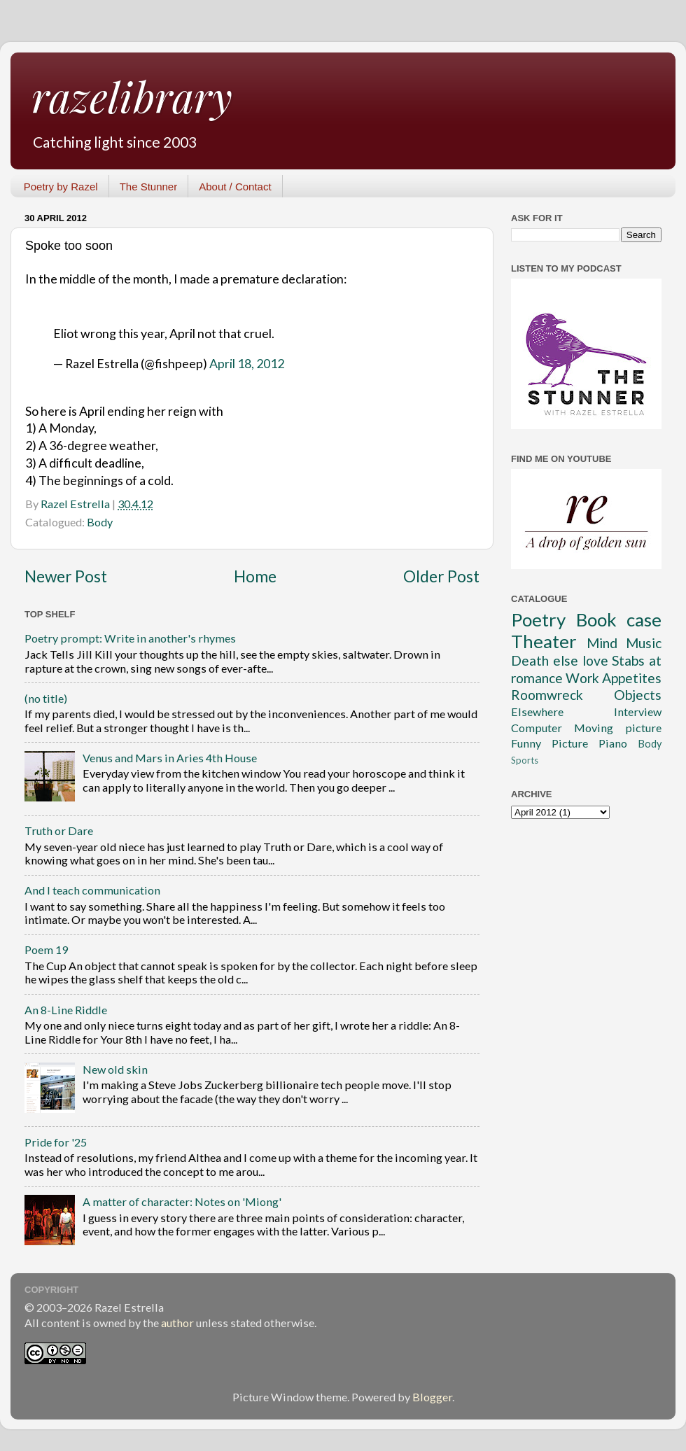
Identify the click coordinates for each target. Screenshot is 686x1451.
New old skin (115, 1069)
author (177, 1322)
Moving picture (618, 727)
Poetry (538, 619)
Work (582, 678)
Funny (526, 743)
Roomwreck (547, 695)
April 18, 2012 (246, 363)
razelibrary (131, 96)
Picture (570, 743)
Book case (619, 619)
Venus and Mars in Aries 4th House (170, 757)
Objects (638, 695)
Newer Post (65, 576)
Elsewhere (537, 711)
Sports (524, 760)
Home (255, 576)
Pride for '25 (55, 1142)
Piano (612, 743)
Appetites (632, 678)
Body (100, 521)
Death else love (559, 660)
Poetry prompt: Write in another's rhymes (130, 638)
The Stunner (149, 186)
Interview (638, 711)
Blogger (432, 1396)
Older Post (441, 576)
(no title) (45, 698)
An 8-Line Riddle (65, 1009)
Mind (602, 643)
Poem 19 (46, 949)
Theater (544, 641)
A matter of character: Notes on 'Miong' (182, 1201)
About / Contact (235, 186)
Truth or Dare (58, 830)
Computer (536, 727)
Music (644, 643)
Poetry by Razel (61, 186)
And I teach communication (92, 890)
